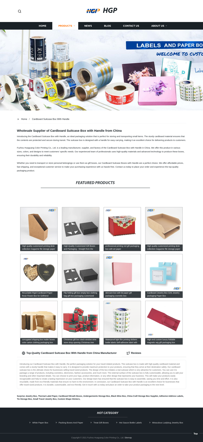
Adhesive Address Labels (171, 396)
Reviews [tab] (134, 353)
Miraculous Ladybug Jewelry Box (170, 422)
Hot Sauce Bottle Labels (133, 422)
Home (42, 26)
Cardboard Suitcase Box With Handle (50, 119)
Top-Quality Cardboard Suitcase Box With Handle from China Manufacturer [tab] (69, 353)
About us (157, 26)
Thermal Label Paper (47, 396)
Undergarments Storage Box (96, 396)
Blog (107, 26)
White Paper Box (43, 422)
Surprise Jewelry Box (27, 396)
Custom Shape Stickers (69, 399)
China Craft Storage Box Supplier (142, 396)
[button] (19, 11)
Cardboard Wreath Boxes (70, 396)
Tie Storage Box (24, 399)
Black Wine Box (118, 396)
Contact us (131, 26)
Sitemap (128, 437)
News (88, 26)
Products (65, 26)
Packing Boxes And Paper (73, 422)
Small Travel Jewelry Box (45, 399)
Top (196, 434)
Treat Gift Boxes (104, 422)
